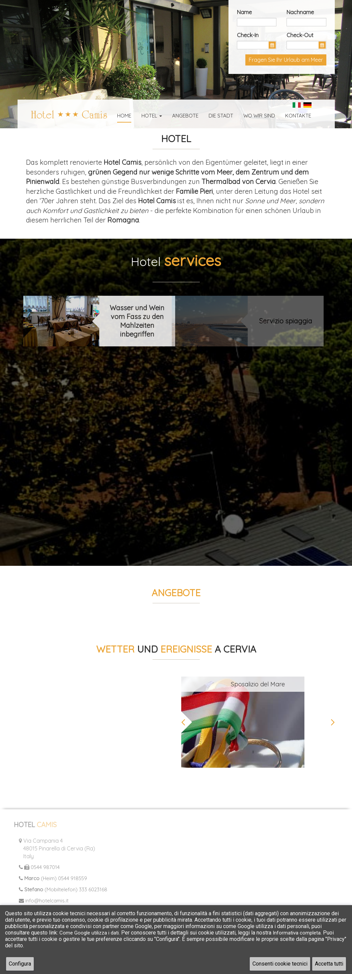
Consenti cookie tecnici (279, 963)
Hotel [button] (151, 115)
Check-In (248, 35)
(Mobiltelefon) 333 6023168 (60, 889)
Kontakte (298, 115)
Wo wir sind (259, 115)
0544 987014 (36, 867)
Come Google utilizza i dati (89, 933)
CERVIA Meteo (94, 702)
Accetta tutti (329, 963)
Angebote (185, 115)
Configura (20, 963)
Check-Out (300, 35)
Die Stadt (221, 115)
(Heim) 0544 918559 (50, 878)
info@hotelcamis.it (41, 900)
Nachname (300, 12)
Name (244, 12)
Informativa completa (297, 933)
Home (124, 115)
